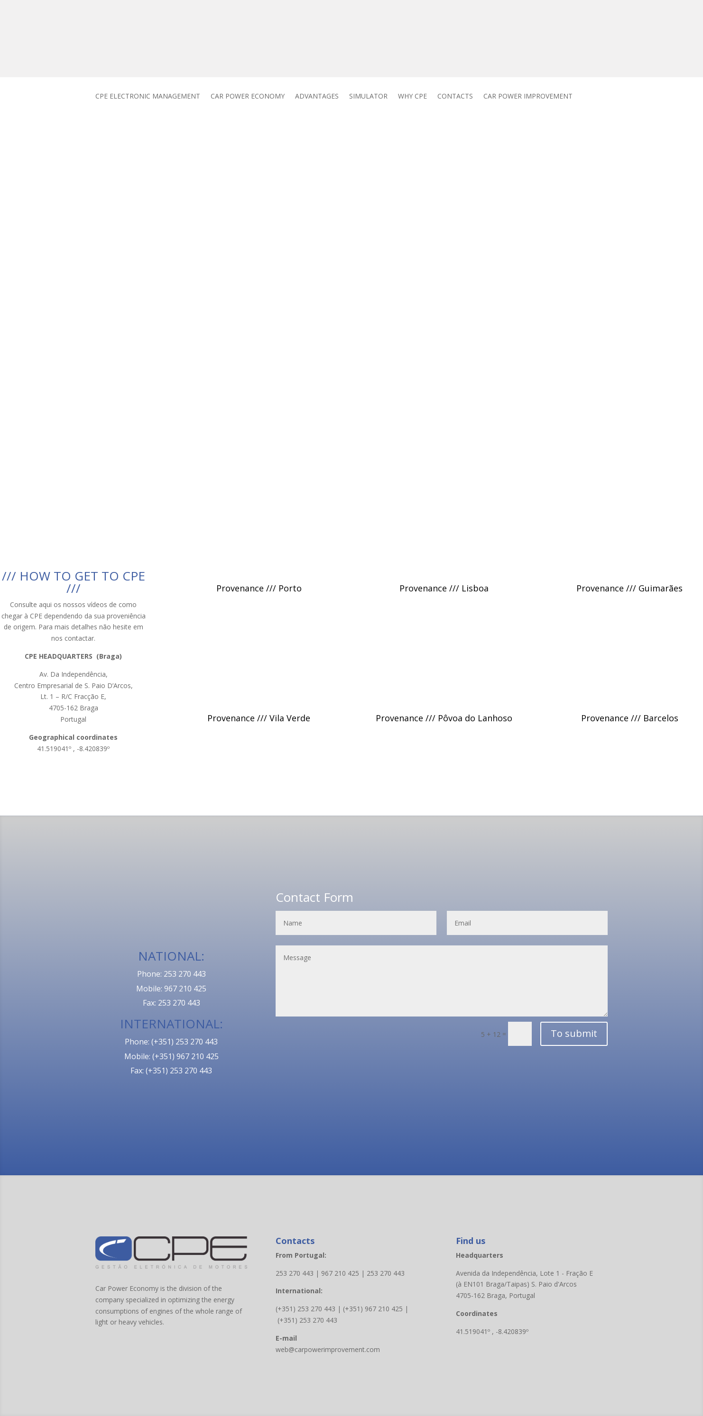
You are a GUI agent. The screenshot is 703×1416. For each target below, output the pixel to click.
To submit (574, 1033)
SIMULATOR (368, 96)
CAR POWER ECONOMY (248, 96)
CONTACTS (455, 96)
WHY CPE (412, 96)
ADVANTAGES (317, 96)
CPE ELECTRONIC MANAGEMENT (147, 96)
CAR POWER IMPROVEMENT (528, 96)
